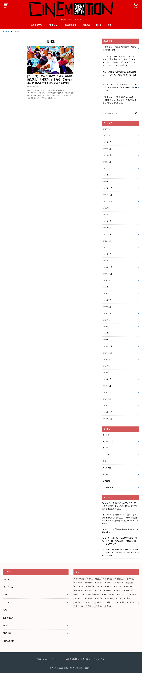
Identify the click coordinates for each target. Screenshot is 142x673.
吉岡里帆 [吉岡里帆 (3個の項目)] (130, 583)
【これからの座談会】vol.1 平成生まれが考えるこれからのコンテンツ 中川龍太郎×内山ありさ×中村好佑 (120, 553)
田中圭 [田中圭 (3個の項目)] (119, 598)
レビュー (106, 455)
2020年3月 (107, 327)
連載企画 (86, 25)
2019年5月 (107, 392)
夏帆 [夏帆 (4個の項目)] (89, 587)
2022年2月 (107, 175)
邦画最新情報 (70, 25)
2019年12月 (107, 346)
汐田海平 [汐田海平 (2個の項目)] (89, 598)
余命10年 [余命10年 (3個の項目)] (110, 583)
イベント (106, 435)
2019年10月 (107, 360)
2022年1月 (107, 182)
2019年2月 (107, 406)
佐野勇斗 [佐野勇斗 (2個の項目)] (99, 583)
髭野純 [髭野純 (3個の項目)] (100, 606)
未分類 (105, 474)
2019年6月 (107, 386)
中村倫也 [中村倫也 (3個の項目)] (131, 579)
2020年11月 (107, 274)
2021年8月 (107, 215)
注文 (109, 25)
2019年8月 (107, 373)
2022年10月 (107, 136)
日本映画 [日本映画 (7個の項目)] (88, 594)
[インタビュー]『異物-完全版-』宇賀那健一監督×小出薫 (120, 530)
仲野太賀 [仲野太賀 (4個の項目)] (89, 583)
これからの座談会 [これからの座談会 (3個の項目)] (95, 579)
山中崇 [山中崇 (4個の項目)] (98, 590)
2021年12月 (107, 188)
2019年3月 (107, 399)
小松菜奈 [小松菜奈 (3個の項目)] (89, 590)
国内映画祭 (107, 468)
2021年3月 (107, 248)
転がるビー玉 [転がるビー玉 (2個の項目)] (133, 602)
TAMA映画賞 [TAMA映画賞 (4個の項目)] (80, 579)
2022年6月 (107, 155)
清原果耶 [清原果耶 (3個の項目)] (110, 598)
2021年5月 (107, 234)
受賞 (104, 461)
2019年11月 (107, 353)
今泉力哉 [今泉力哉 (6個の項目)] (79, 583)
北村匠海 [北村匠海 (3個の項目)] (120, 583)
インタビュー (53, 25)
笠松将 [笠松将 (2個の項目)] (128, 598)
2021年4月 (107, 241)
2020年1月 (107, 340)
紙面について (36, 25)
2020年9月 (107, 287)
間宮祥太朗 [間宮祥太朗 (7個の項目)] (79, 606)
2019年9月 (107, 366)
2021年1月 (107, 261)
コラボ (105, 448)
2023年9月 (107, 129)
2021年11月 (107, 195)
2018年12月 (107, 412)
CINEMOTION (69, 668)
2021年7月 (107, 221)
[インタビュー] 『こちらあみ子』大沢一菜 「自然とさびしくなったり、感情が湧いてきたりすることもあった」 (120, 506)
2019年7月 (107, 379)
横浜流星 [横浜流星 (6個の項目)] (79, 598)
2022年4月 (107, 162)
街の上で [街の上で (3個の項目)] (111, 602)
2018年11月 (107, 419)
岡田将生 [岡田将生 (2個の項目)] (118, 590)
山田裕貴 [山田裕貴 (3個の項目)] (108, 590)
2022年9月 (107, 142)
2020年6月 (107, 307)
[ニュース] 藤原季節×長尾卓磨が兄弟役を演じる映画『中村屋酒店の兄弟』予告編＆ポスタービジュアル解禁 (120, 541)
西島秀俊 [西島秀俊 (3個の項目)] (121, 602)
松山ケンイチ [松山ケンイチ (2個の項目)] (122, 594)
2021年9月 (107, 208)
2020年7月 (107, 300)
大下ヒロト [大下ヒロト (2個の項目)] (98, 587)
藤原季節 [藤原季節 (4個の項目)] (101, 602)
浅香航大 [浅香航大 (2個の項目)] (99, 598)
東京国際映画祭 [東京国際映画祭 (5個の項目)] (109, 594)
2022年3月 (107, 168)
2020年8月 (107, 294)
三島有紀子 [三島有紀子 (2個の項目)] (108, 579)
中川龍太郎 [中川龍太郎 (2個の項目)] (120, 579)
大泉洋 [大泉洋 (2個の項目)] (109, 587)
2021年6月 (107, 228)
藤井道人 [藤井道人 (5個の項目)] (91, 602)
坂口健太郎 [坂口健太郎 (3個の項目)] (79, 587)
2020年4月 (107, 320)
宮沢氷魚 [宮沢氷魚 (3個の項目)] (79, 590)
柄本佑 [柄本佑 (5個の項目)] (134, 594)
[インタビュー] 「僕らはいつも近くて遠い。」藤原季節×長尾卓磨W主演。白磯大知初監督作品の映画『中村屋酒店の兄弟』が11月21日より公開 (120, 519)
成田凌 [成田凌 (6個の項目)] (78, 594)
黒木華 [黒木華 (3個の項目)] (109, 606)
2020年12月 (107, 267)
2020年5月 (107, 313)
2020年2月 (107, 333)
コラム (98, 25)
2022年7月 (107, 149)
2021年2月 (107, 254)
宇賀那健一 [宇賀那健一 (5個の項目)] (129, 587)
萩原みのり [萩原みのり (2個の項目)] (79, 602)
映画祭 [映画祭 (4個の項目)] (97, 594)
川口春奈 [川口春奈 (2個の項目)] (129, 590)
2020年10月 (107, 280)
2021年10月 (107, 201)
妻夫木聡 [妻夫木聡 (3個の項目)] (118, 587)
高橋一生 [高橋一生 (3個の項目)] (91, 606)
